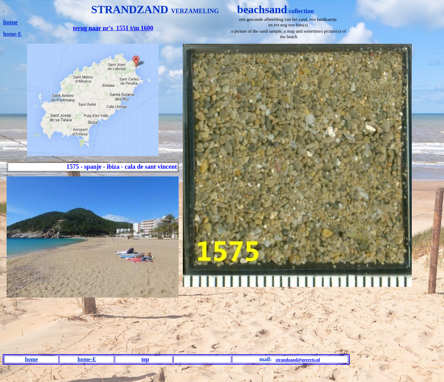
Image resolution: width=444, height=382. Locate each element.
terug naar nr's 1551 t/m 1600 (113, 28)
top (145, 359)
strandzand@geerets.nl (298, 359)
